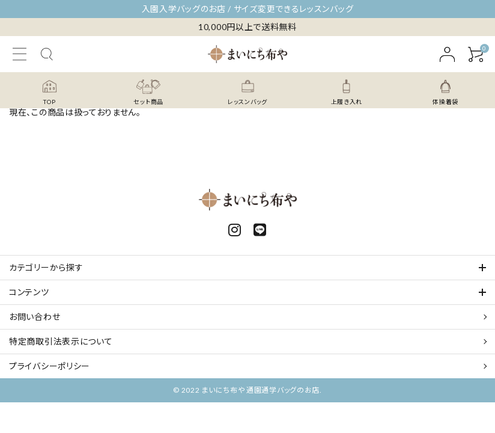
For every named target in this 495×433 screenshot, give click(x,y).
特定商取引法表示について (60, 341)
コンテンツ (29, 292)
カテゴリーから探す (46, 267)
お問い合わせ (34, 317)
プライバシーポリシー (49, 366)
